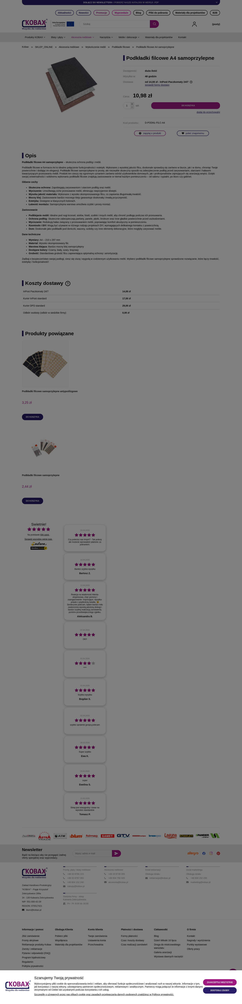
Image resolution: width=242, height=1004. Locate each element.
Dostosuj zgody (219, 990)
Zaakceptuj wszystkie (220, 982)
